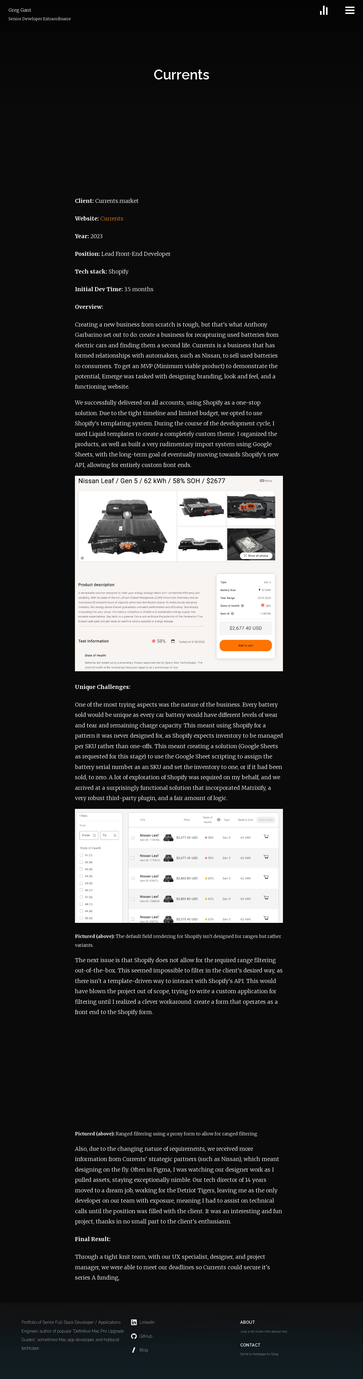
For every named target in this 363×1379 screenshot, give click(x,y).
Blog (139, 1350)
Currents (111, 218)
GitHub (141, 1336)
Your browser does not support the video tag (179, 1075)
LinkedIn (143, 1322)
